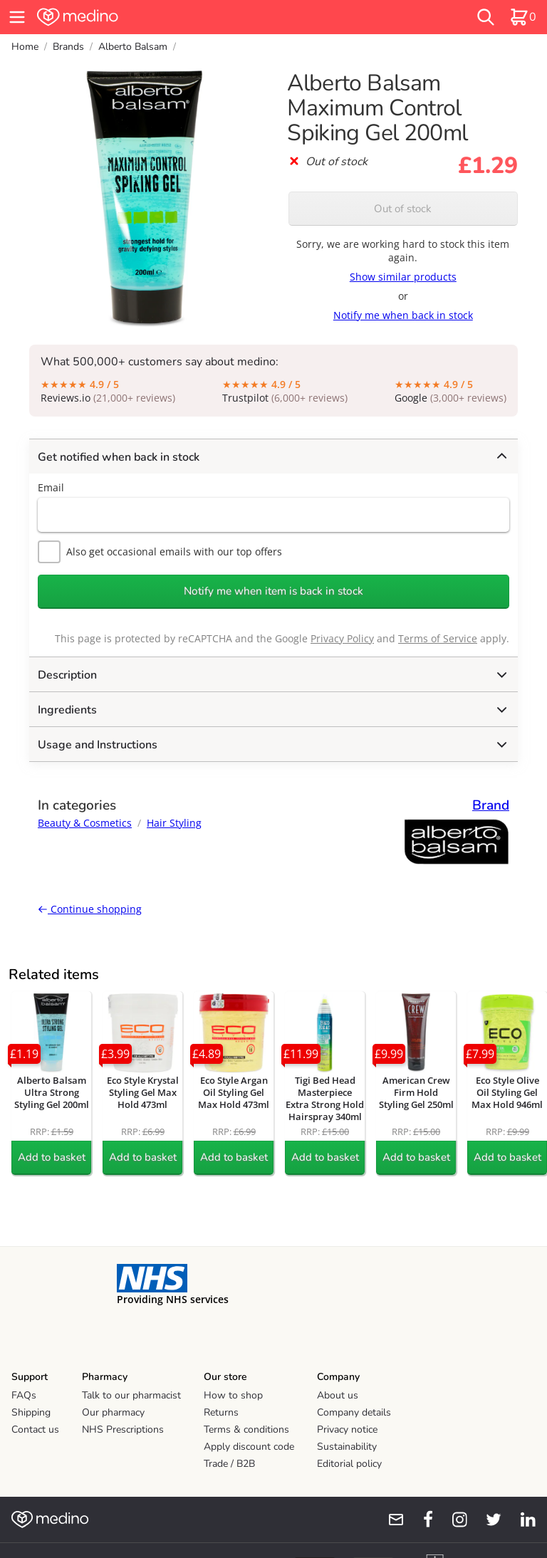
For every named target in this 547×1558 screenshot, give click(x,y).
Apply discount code (249, 1446)
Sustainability (347, 1446)
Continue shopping (90, 909)
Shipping (31, 1412)
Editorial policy (349, 1463)
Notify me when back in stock (403, 315)
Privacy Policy (342, 638)
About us (337, 1395)
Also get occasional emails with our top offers (160, 551)
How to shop (233, 1395)
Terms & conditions (246, 1429)
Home (24, 46)
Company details (354, 1412)
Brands (68, 46)
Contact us (35, 1429)
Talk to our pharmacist (131, 1395)
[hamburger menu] (17, 17)
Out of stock (403, 209)
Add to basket (51, 1157)
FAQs (23, 1395)
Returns (221, 1412)
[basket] (522, 17)
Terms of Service (437, 638)
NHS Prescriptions (123, 1429)
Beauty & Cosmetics (85, 823)
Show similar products (403, 276)
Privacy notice (347, 1429)
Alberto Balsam (132, 46)
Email (51, 487)
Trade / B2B (229, 1463)
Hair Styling (174, 823)
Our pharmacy (113, 1412)
